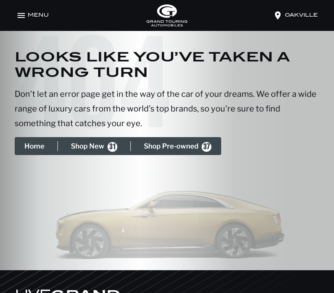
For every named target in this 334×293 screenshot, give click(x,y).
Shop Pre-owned (177, 147)
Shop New (94, 147)
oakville (301, 15)
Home (34, 146)
